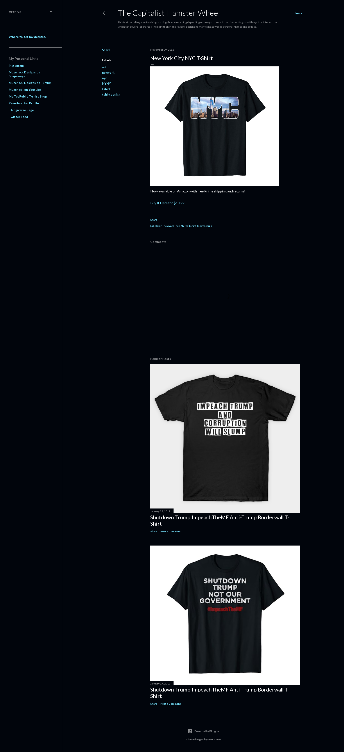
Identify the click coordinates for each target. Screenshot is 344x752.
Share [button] (106, 50)
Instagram (16, 65)
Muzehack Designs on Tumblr (30, 83)
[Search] (299, 13)
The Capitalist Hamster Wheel (169, 13)
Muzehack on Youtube (25, 89)
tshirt (106, 89)
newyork (108, 72)
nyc (104, 78)
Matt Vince (214, 739)
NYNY (106, 83)
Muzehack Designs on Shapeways (24, 74)
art (104, 67)
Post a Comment (170, 531)
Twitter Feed (18, 117)
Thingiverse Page (21, 110)
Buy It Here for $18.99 (167, 203)
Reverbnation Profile (24, 103)
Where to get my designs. (27, 37)
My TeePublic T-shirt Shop (28, 96)
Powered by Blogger (203, 731)
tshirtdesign (111, 94)
